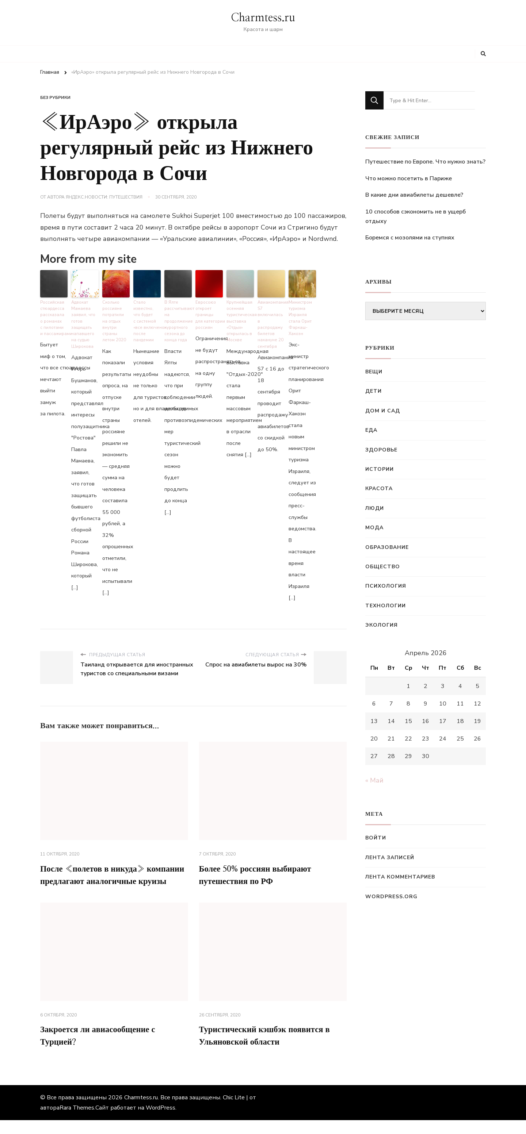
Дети (373, 391)
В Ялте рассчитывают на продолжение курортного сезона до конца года (178, 319)
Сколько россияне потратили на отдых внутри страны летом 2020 (116, 316)
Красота (379, 488)
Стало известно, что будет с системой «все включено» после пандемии (147, 319)
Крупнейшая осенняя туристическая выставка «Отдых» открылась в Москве (240, 319)
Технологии (385, 605)
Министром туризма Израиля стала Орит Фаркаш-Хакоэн (300, 316)
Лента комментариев (400, 876)
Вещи (373, 371)
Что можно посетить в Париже (408, 178)
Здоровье (381, 449)
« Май (374, 780)
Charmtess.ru (263, 17)
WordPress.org (391, 896)
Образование (387, 547)
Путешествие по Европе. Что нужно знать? (425, 162)
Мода (374, 527)
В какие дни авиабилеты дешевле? (414, 195)
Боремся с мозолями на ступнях (409, 238)
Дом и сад (382, 410)
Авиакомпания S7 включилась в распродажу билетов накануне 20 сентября (271, 319)
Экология (381, 625)
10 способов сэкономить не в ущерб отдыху (415, 216)
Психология (385, 586)
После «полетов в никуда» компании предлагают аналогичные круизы (112, 880)
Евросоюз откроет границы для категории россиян (209, 313)
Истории (379, 469)
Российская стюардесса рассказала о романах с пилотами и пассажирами (54, 316)
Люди (374, 508)
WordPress (160, 1122)
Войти (375, 837)
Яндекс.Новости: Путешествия (104, 197)
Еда (371, 430)
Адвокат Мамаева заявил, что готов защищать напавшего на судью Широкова (82, 322)
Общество (382, 566)
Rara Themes (77, 1122)
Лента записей (389, 857)
